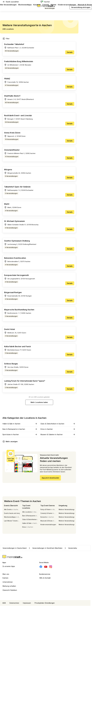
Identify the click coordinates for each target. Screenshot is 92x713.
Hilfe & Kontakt (45, 578)
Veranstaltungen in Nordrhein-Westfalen (45, 548)
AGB (4, 603)
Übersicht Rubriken (9, 590)
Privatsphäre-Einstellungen (45, 603)
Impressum (27, 603)
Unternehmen (7, 582)
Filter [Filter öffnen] (5, 38)
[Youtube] (45, 566)
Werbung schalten (9, 586)
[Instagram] (50, 566)
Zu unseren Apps (8, 566)
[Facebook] (40, 566)
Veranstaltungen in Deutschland (15, 548)
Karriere (5, 578)
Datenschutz (14, 603)
